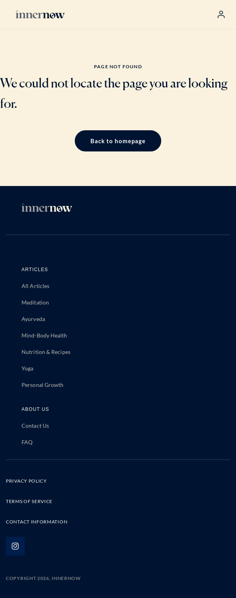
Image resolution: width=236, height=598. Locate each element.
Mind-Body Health (44, 335)
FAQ (27, 442)
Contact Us (35, 425)
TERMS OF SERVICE (29, 501)
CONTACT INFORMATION (36, 522)
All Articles (35, 286)
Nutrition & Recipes (46, 351)
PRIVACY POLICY (26, 481)
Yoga (27, 368)
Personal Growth (43, 384)
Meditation (35, 302)
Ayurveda (33, 318)
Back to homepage (118, 140)
